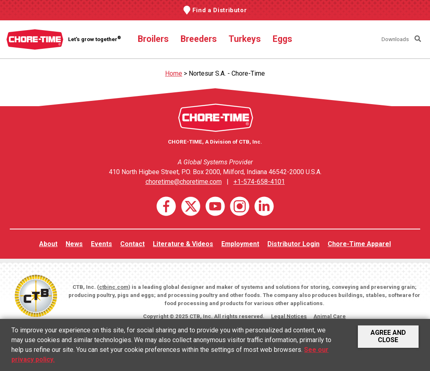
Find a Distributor (219, 10)
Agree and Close (388, 336)
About (48, 244)
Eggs (282, 39)
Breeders (199, 39)
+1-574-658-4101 (259, 182)
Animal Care (329, 316)
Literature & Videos (183, 244)
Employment (240, 244)
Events (101, 244)
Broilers (153, 39)
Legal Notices (289, 316)
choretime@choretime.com (184, 182)
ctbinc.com (113, 287)
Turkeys (245, 39)
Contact (132, 244)
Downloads (395, 39)
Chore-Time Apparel (359, 244)
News (74, 244)
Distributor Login (293, 244)
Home (173, 73)
